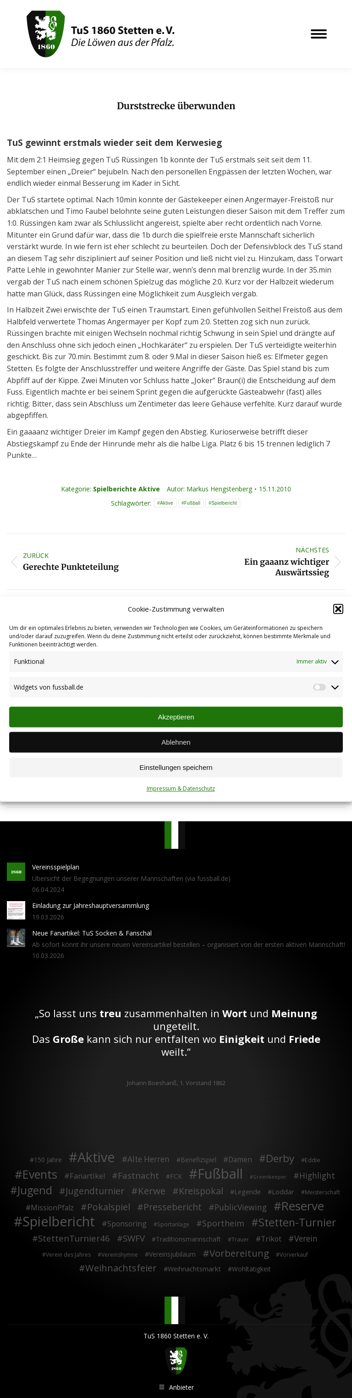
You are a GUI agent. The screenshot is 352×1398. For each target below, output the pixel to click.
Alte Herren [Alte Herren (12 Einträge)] (148, 1159)
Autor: (209, 489)
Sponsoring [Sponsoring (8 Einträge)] (127, 1224)
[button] (338, 609)
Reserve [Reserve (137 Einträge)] (302, 1206)
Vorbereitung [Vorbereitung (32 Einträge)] (239, 1253)
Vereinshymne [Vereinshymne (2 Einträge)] (119, 1254)
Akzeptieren (176, 717)
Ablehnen (175, 742)
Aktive (166, 503)
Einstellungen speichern (175, 767)
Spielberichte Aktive (126, 489)
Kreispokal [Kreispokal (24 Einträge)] (201, 1191)
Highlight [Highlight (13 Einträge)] (317, 1175)
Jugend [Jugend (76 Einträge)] (34, 1190)
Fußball (192, 503)
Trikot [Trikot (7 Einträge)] (271, 1239)
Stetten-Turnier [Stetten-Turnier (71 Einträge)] (297, 1222)
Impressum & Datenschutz (181, 789)
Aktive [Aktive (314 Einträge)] (96, 1157)
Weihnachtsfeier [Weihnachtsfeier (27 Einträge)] (121, 1268)
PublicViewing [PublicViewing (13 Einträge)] (240, 1207)
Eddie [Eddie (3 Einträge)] (312, 1160)
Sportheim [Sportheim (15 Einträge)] (223, 1223)
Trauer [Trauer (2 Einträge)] (240, 1239)
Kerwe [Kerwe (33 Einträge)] (151, 1191)
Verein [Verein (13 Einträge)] (306, 1238)
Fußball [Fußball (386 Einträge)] (220, 1173)
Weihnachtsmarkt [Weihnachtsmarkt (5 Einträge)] (194, 1268)
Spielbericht (224, 503)
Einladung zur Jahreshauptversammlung (90, 905)
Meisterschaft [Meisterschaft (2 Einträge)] (322, 1192)
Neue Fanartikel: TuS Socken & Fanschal (92, 933)
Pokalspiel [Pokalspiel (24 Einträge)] (108, 1207)
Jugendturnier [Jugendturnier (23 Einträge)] (95, 1191)
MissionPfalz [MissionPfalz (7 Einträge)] (52, 1208)
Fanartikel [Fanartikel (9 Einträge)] (87, 1176)
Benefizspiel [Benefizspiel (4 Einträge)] (198, 1159)
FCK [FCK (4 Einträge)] (176, 1175)
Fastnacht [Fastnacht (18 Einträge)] (138, 1175)
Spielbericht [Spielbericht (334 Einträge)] (58, 1221)
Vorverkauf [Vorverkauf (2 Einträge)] (294, 1254)
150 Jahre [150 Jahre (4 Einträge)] (48, 1159)
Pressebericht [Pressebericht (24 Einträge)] (172, 1207)
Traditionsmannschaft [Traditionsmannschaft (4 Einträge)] (188, 1239)
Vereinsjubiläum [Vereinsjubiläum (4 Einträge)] (172, 1253)
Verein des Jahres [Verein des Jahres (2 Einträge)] (68, 1254)
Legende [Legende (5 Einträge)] (247, 1191)
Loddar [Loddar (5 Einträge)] (283, 1191)
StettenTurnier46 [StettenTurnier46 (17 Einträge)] (74, 1238)
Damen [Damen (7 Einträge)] (240, 1159)
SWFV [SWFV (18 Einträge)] (134, 1238)
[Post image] (16, 872)
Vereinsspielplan (55, 867)
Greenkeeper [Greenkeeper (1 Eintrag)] (269, 1176)
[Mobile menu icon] (318, 33)
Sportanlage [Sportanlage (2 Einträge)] (173, 1224)
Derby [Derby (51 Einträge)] (280, 1158)
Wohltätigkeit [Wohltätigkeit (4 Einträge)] (251, 1268)
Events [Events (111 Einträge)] (39, 1174)
